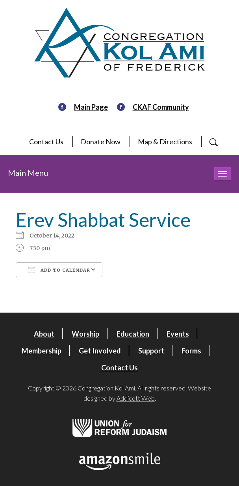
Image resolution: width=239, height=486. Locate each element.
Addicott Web (136, 398)
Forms (191, 350)
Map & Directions (165, 141)
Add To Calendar (59, 269)
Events (178, 334)
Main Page (91, 107)
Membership (41, 350)
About (44, 334)
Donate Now (100, 141)
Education (133, 334)
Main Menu (28, 172)
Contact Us (46, 141)
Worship (85, 334)
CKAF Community (161, 107)
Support (151, 350)
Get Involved (100, 350)
